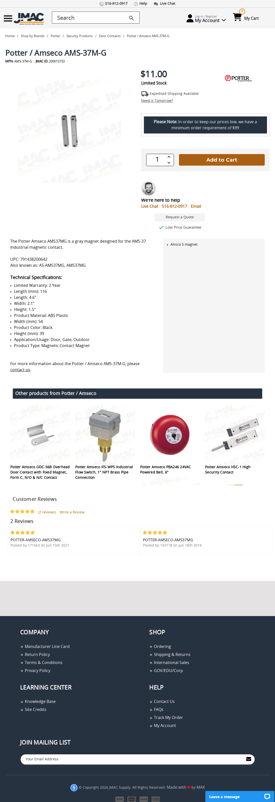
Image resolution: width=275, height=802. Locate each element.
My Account (162, 726)
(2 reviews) (47, 512)
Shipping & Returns (170, 655)
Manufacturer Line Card (45, 647)
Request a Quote (180, 217)
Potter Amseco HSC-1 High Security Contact (227, 469)
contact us (20, 370)
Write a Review (72, 512)
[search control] (96, 18)
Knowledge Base (38, 702)
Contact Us (162, 702)
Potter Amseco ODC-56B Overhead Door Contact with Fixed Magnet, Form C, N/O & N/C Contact (40, 472)
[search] (131, 18)
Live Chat (149, 207)
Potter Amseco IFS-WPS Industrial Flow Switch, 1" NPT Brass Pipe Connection (104, 472)
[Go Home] (27, 18)
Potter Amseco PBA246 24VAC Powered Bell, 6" (165, 469)
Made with (179, 787)
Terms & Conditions (41, 663)
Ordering (160, 647)
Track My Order (166, 718)
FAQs (156, 710)
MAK (201, 787)
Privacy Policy (35, 671)
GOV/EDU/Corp (166, 671)
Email (196, 207)
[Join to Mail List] (248, 759)
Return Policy (35, 655)
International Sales (169, 663)
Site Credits (33, 710)
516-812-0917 (174, 207)
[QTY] (157, 160)
